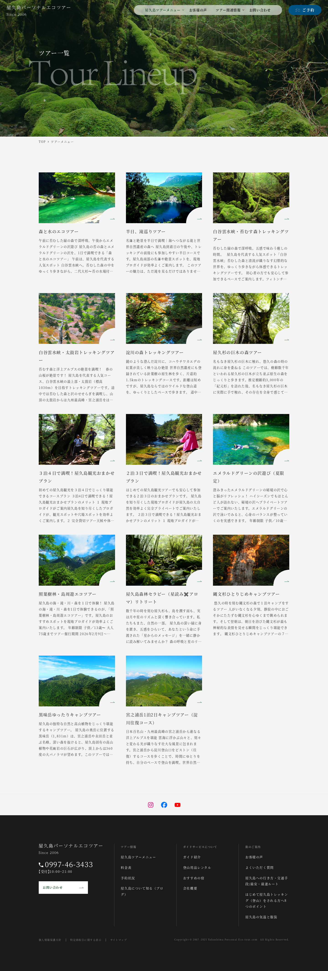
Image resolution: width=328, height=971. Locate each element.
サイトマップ (124, 940)
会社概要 (190, 888)
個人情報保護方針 (51, 940)
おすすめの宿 (194, 878)
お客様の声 (254, 857)
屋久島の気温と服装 (261, 917)
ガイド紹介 (192, 857)
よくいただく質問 (259, 867)
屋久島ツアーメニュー (138, 857)
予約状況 (128, 878)
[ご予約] (304, 10)
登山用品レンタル (197, 867)
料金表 (126, 867)
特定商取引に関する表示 (89, 940)
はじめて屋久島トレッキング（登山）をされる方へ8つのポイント (266, 900)
